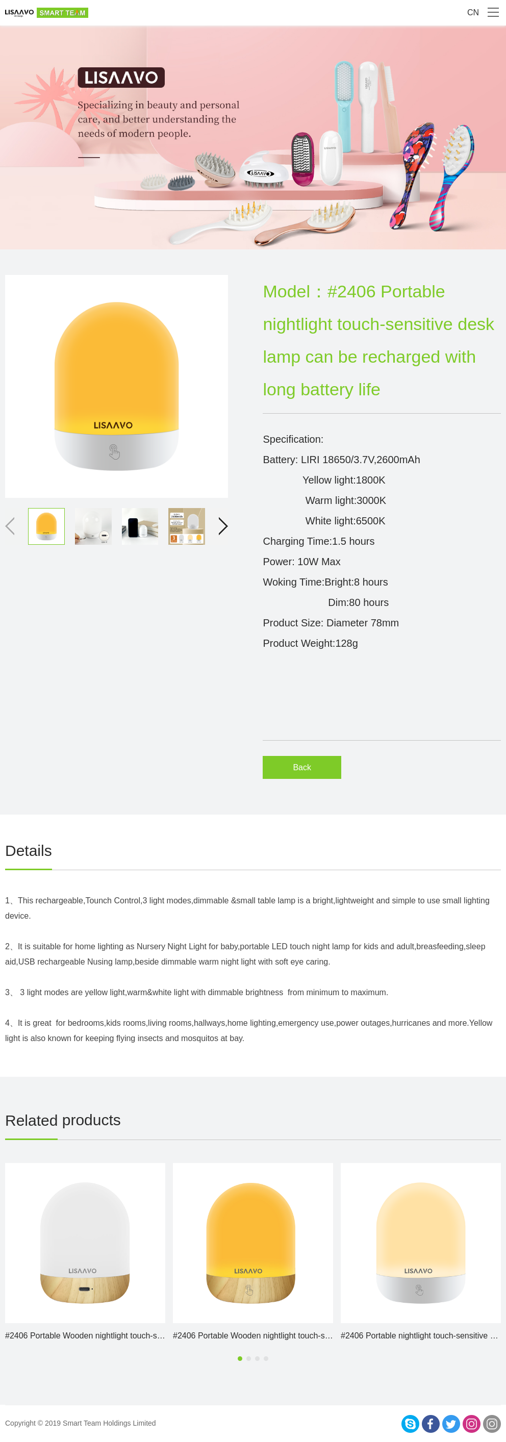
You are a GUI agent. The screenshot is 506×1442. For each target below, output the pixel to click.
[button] (219, 526)
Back (302, 767)
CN (473, 12)
